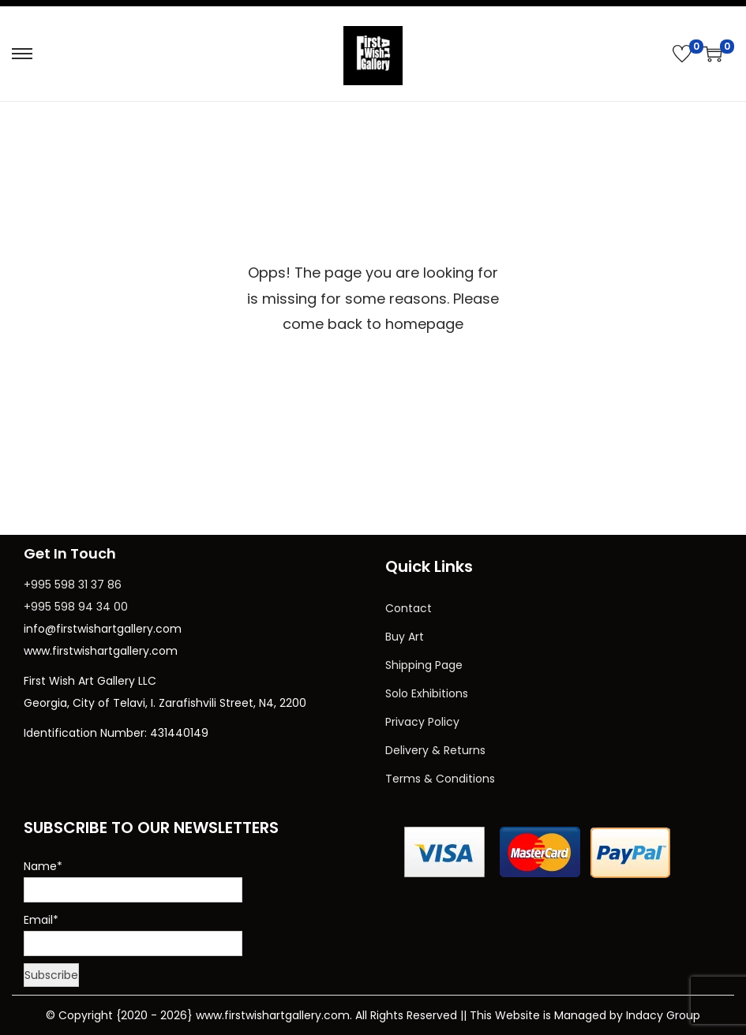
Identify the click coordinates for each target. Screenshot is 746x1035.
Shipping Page (424, 665)
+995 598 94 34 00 (76, 607)
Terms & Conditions (440, 779)
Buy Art (404, 637)
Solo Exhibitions (426, 693)
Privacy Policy (422, 722)
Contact (408, 608)
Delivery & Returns (435, 750)
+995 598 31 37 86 (73, 584)
